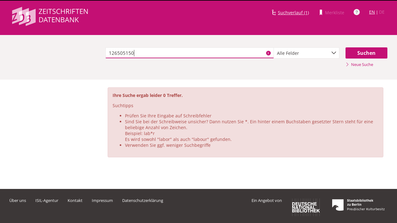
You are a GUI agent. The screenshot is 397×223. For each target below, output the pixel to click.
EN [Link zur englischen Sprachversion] (372, 12)
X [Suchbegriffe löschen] (268, 53)
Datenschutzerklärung (142, 200)
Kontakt (75, 200)
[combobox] (306, 53)
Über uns (17, 200)
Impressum (102, 200)
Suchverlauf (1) (293, 12)
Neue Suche (359, 64)
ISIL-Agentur (46, 200)
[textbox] (189, 53)
